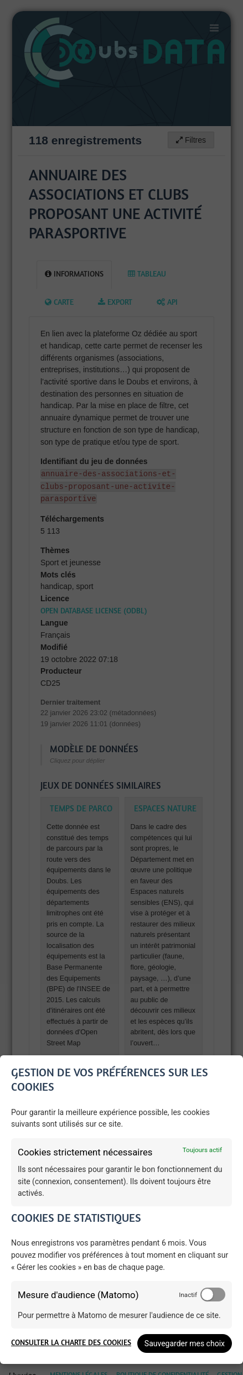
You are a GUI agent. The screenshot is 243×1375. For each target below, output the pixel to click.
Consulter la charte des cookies (71, 1343)
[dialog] (121, 1209)
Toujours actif (202, 1150)
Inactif (188, 1295)
